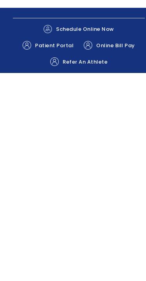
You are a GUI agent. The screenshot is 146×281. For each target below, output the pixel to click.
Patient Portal (48, 45)
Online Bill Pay (109, 45)
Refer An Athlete (78, 61)
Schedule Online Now (79, 29)
